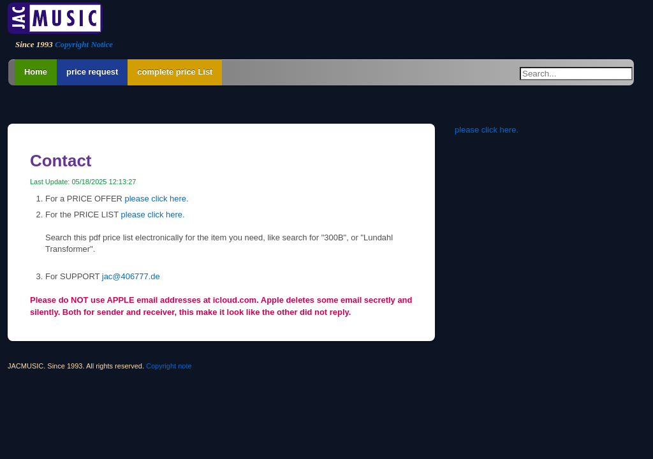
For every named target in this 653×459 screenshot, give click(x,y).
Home (35, 71)
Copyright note (169, 366)
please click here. (157, 198)
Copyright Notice (84, 44)
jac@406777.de (131, 276)
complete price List (174, 71)
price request (92, 71)
